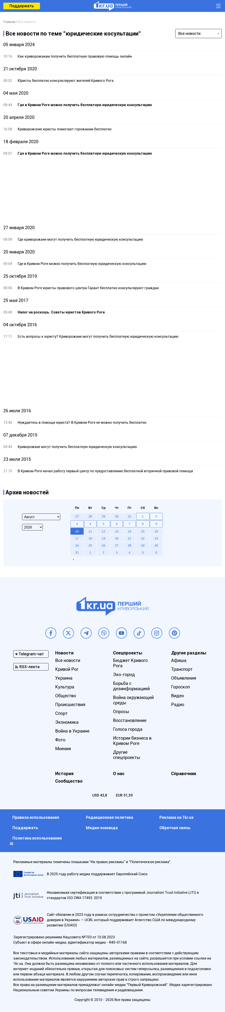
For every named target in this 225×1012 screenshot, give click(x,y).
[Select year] (32, 527)
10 (77, 531)
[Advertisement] (112, 190)
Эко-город (124, 674)
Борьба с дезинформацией (131, 686)
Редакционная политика (109, 817)
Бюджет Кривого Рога (130, 663)
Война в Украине (72, 731)
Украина (63, 678)
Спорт (61, 713)
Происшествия (70, 704)
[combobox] (198, 33)
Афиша (178, 660)
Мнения (63, 748)
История (64, 773)
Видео (177, 695)
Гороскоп (180, 687)
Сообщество (69, 781)
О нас (119, 773)
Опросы (121, 711)
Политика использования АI (36, 841)
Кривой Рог (66, 669)
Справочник (183, 773)
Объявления (183, 678)
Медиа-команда (102, 827)
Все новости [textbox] (189, 33)
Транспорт (182, 669)
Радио (177, 704)
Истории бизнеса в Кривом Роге (132, 740)
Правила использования (35, 817)
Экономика (67, 722)
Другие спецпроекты (126, 755)
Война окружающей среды (133, 700)
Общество (65, 695)
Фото (60, 739)
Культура (64, 687)
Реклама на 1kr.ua (176, 817)
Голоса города (127, 729)
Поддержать (21, 6)
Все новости (67, 660)
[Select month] (41, 516)
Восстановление (129, 720)
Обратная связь (174, 827)
